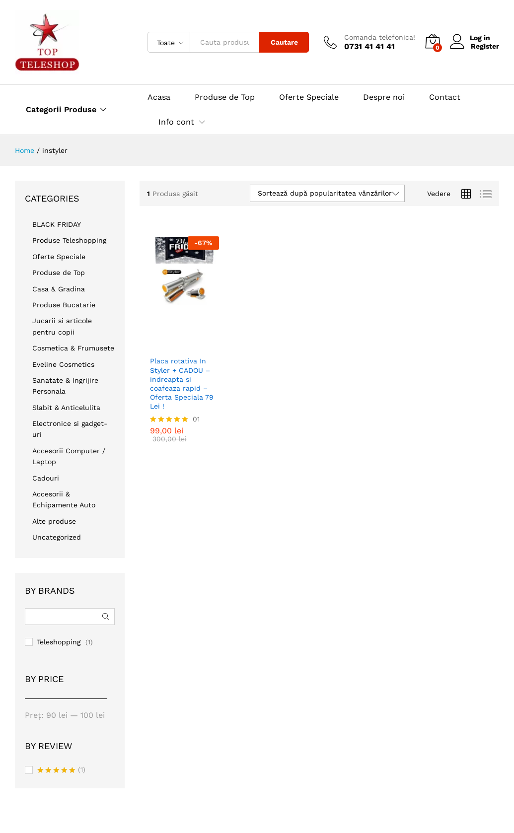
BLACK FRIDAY (56, 224)
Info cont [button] (176, 122)
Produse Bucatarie (63, 305)
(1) (61, 770)
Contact (444, 97)
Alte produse (54, 521)
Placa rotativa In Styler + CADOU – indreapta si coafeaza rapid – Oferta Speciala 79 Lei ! (182, 376)
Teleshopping (58, 642)
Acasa (158, 97)
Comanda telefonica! (379, 37)
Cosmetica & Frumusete (73, 348)
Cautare (284, 42)
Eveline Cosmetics (63, 364)
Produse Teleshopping (69, 240)
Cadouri (45, 478)
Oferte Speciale (309, 97)
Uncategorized (56, 537)
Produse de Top (225, 97)
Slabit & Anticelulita (66, 408)
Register (485, 46)
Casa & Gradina (58, 289)
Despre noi (384, 97)
